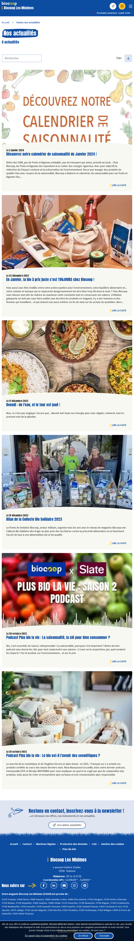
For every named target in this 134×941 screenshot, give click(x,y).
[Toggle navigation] (130, 7)
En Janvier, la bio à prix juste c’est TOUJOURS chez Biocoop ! (50, 279)
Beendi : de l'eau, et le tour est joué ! (33, 405)
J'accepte (104, 935)
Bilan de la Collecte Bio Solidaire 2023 (34, 519)
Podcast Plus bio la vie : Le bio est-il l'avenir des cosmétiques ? (53, 755)
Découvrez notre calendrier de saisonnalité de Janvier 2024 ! (51, 154)
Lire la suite (120, 185)
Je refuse (83, 935)
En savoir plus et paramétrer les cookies (46, 935)
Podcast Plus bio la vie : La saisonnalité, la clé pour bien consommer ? (58, 637)
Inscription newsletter (67, 825)
